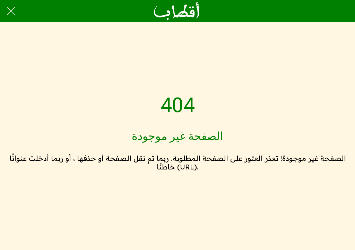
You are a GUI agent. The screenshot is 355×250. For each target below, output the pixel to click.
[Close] (11, 11)
